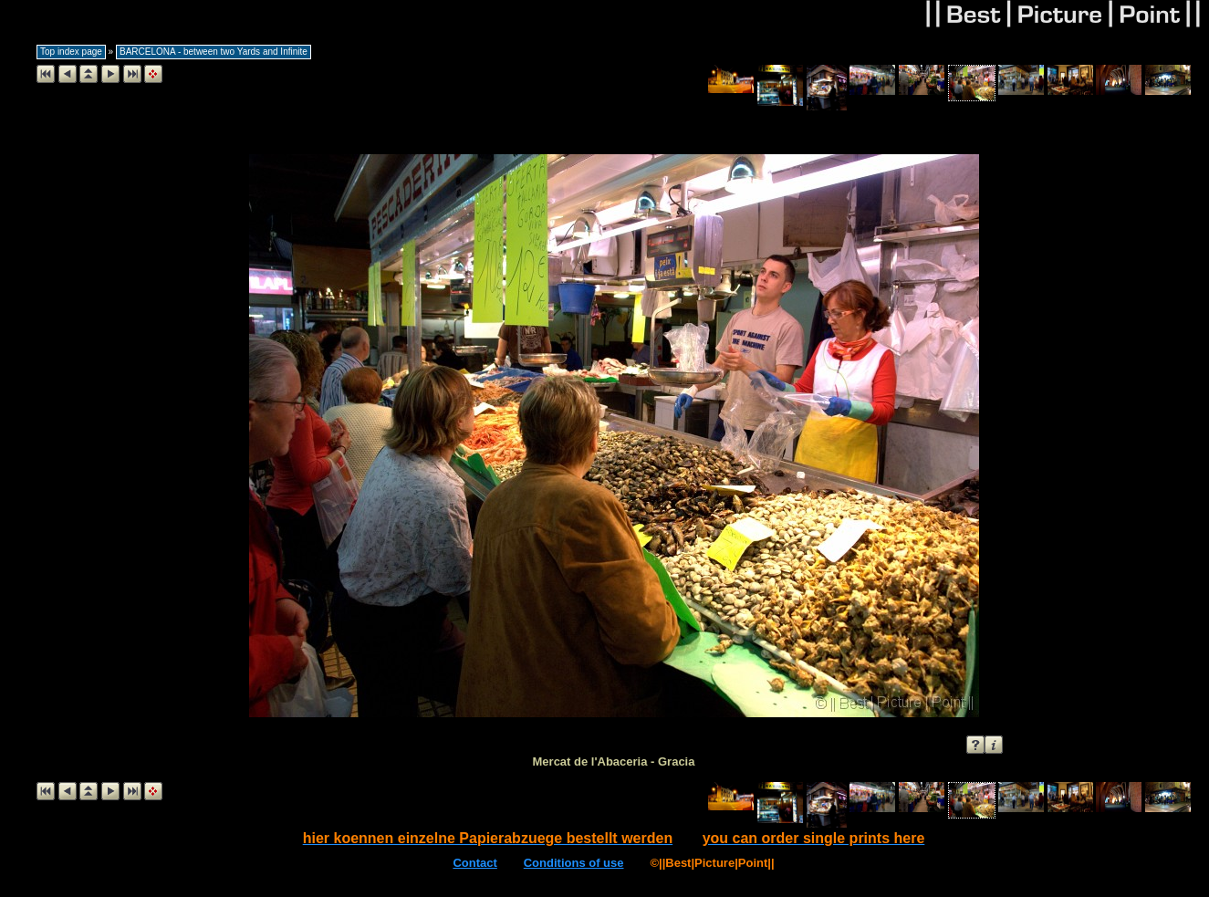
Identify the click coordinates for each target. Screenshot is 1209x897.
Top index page (71, 52)
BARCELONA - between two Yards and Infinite (213, 52)
